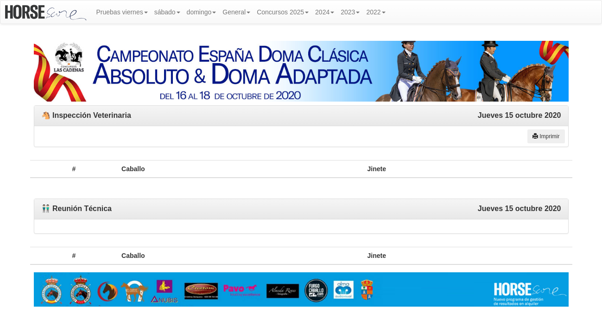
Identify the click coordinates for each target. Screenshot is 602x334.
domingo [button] (201, 12)
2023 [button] (350, 12)
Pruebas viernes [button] (122, 12)
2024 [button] (324, 12)
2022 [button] (375, 12)
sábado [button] (167, 12)
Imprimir (546, 136)
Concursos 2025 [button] (283, 12)
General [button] (236, 12)
